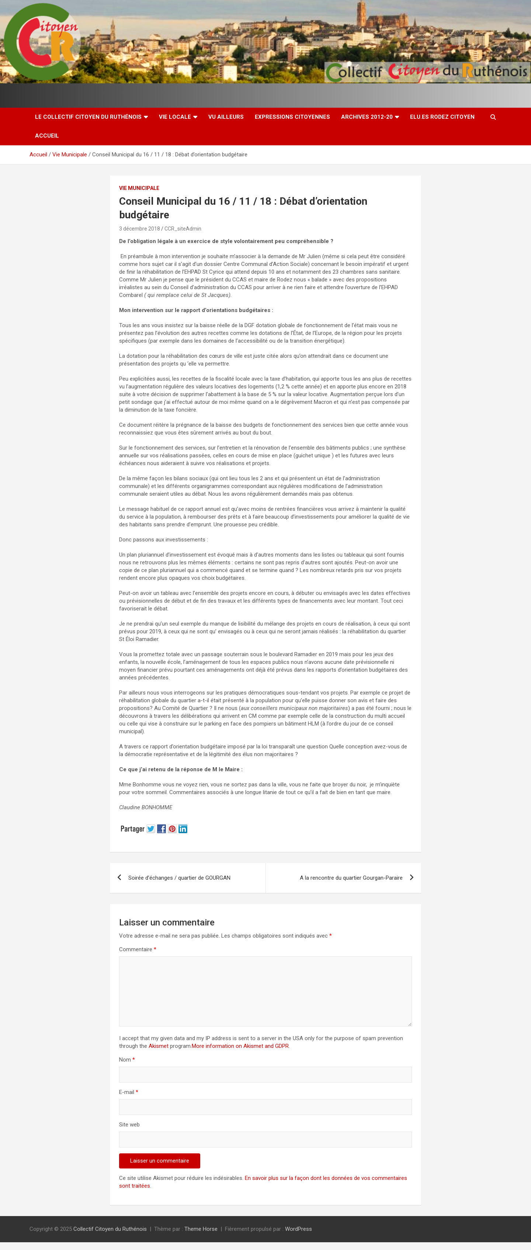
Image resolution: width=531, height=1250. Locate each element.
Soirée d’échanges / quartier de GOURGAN (179, 878)
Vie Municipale (139, 188)
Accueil (47, 135)
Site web (129, 1124)
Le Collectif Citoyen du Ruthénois (88, 117)
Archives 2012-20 (367, 117)
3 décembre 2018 (139, 229)
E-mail (128, 1092)
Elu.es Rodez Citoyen (442, 117)
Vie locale (175, 117)
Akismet (159, 1046)
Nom (127, 1059)
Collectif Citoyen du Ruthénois (110, 1229)
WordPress (298, 1229)
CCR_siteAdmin (182, 229)
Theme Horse (201, 1229)
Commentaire (137, 949)
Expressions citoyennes (292, 117)
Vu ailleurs (226, 117)
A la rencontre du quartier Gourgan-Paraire (351, 878)
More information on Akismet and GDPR (240, 1046)
